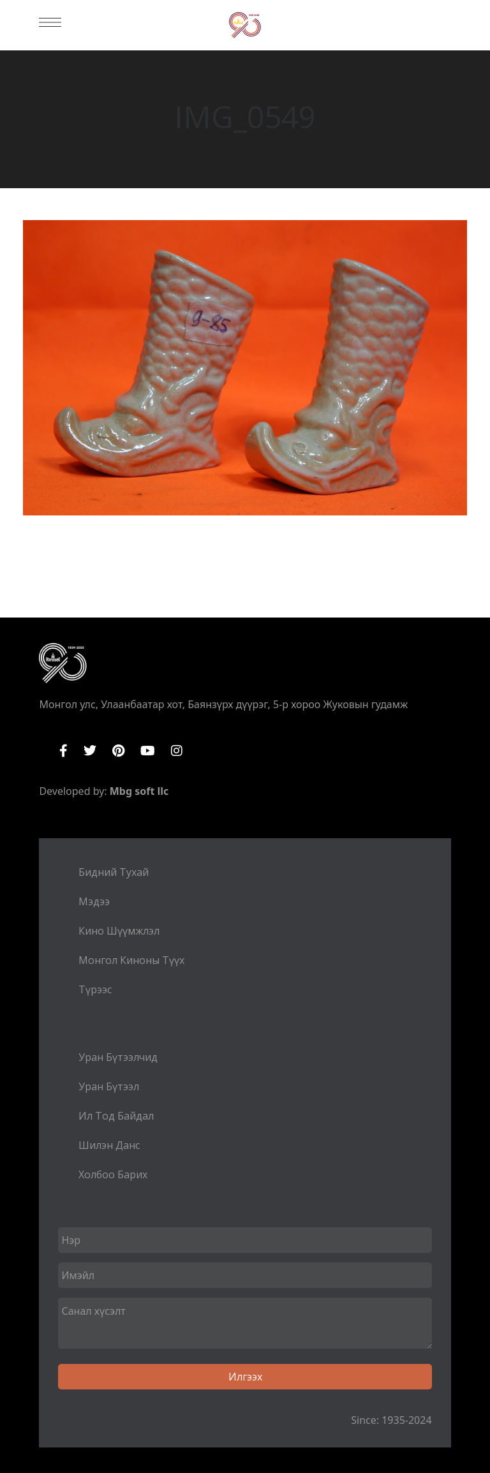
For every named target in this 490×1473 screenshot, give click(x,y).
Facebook (63, 750)
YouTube (147, 750)
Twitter (90, 750)
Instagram (176, 750)
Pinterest (118, 750)
